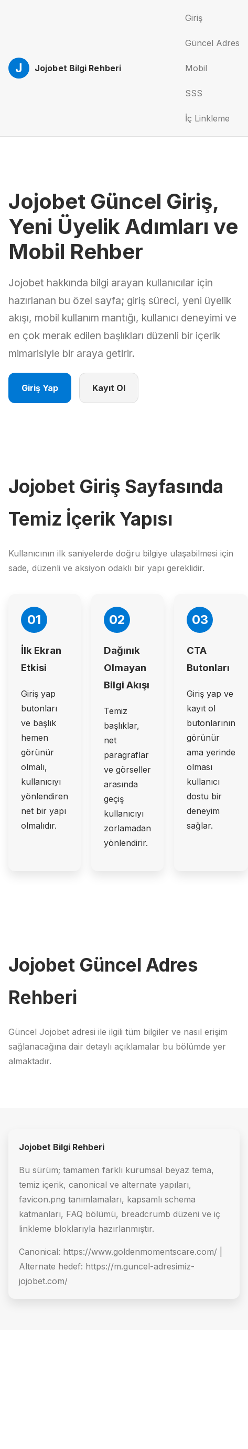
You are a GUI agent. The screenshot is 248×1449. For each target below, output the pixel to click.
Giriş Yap (39, 388)
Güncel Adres (212, 43)
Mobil (196, 68)
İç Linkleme (207, 118)
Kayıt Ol (108, 388)
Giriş (193, 18)
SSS (193, 93)
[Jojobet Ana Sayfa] (64, 68)
